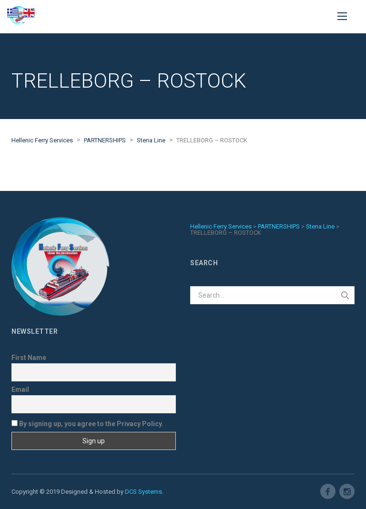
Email (20, 389)
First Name (28, 357)
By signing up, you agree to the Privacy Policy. (87, 423)
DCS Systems (143, 491)
